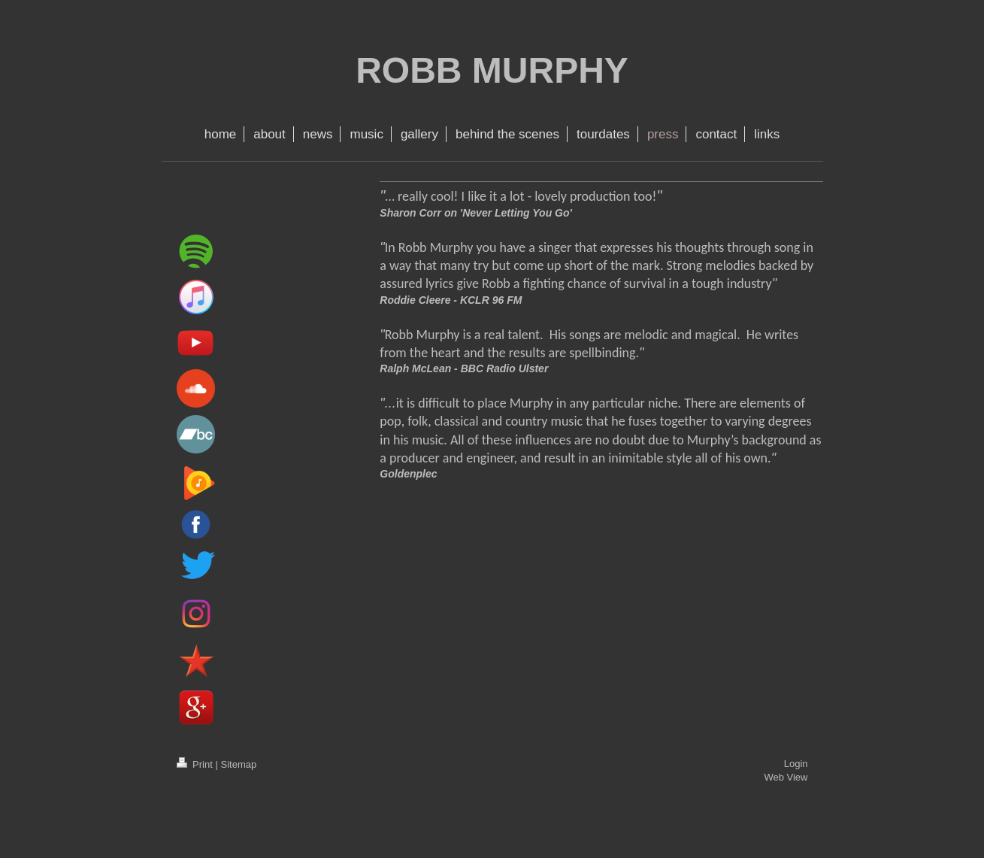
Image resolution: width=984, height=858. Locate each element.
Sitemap (238, 764)
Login (796, 763)
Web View (785, 777)
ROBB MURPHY (492, 70)
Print (196, 764)
